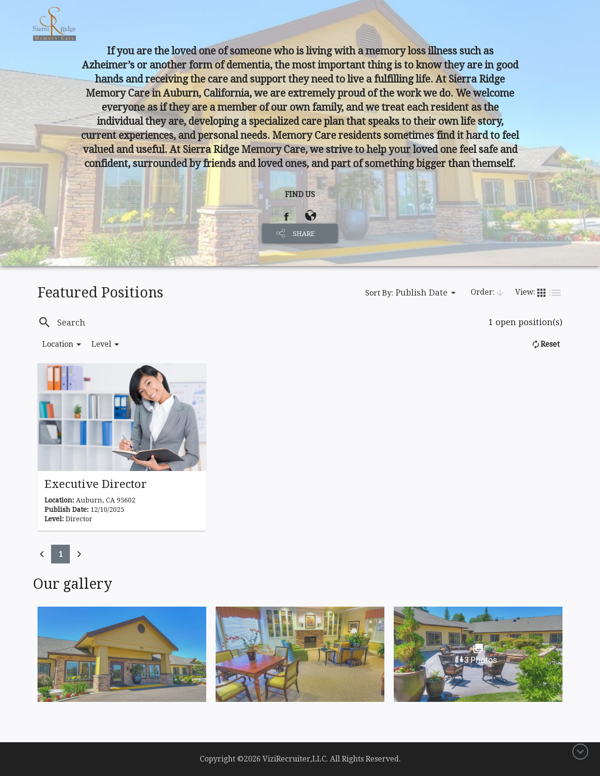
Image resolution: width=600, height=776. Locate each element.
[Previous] (42, 554)
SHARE (304, 233)
